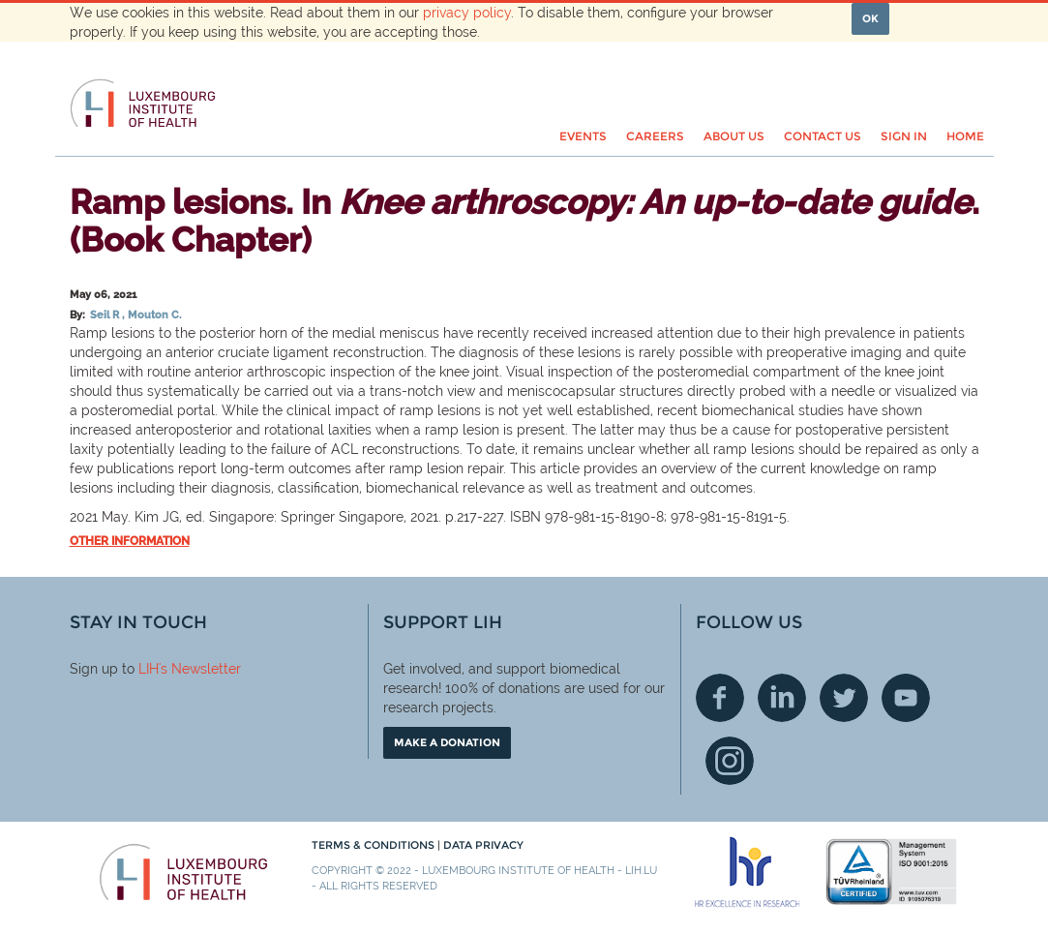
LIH (148, 669)
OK (870, 18)
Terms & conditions (374, 845)
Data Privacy (483, 845)
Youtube (906, 698)
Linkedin (782, 698)
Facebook (720, 698)
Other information (130, 541)
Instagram (729, 761)
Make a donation (447, 742)
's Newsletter (200, 669)
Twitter (844, 698)
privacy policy (467, 12)
